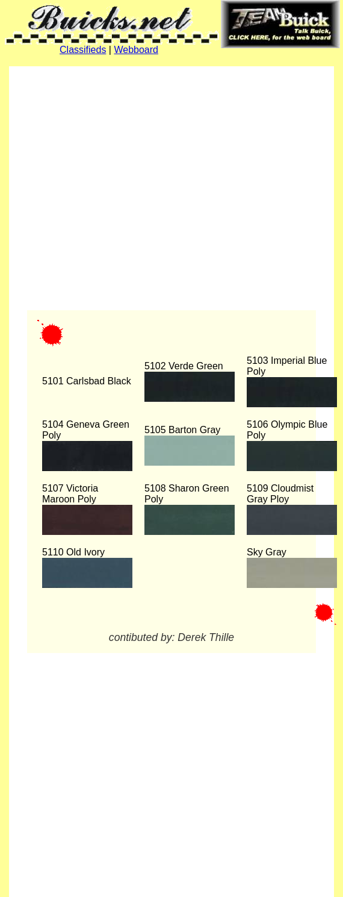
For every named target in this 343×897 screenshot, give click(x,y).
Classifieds (83, 50)
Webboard (136, 50)
